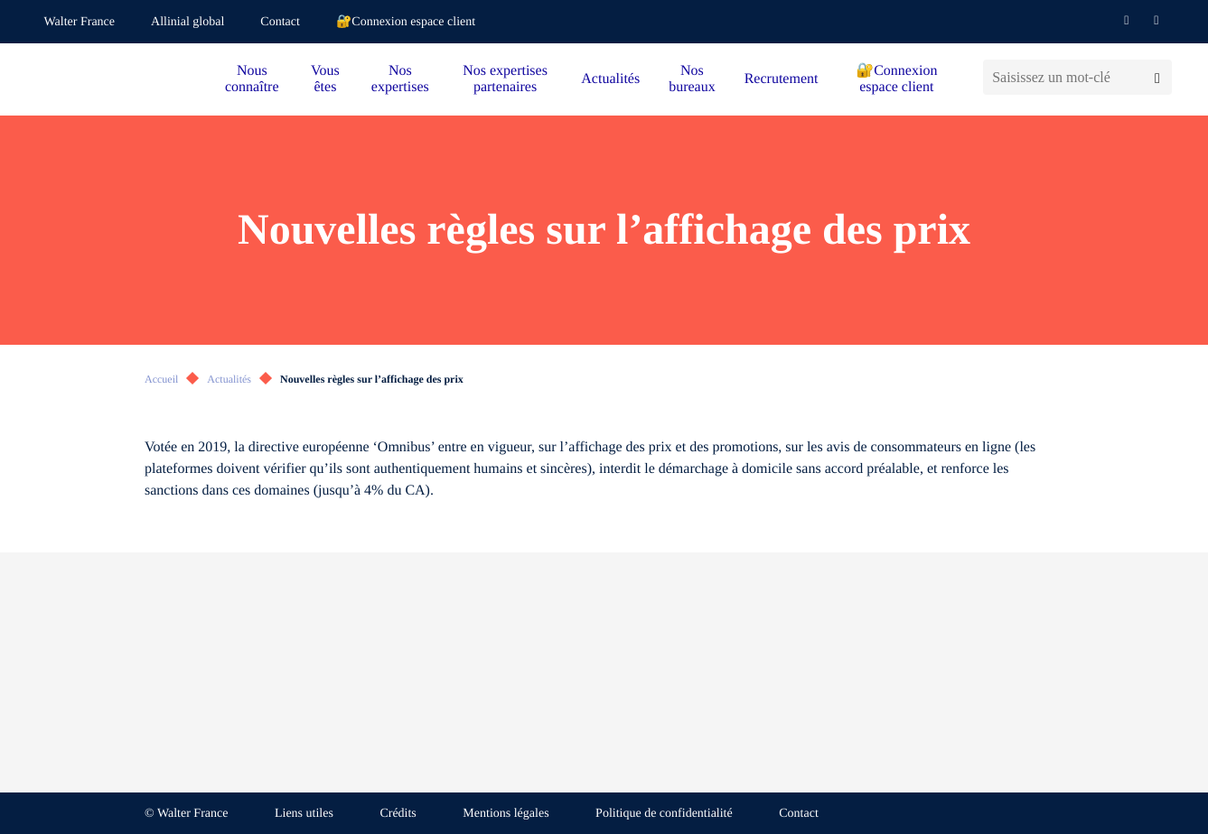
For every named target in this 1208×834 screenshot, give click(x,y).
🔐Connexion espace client (405, 22)
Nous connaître (252, 79)
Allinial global (187, 22)
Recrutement (781, 79)
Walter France (80, 22)
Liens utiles (304, 813)
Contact (280, 22)
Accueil (161, 379)
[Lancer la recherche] (1157, 77)
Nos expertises (400, 79)
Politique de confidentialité (664, 813)
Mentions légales (505, 813)
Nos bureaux (692, 79)
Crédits (397, 813)
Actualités (610, 79)
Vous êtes (325, 79)
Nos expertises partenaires (505, 79)
